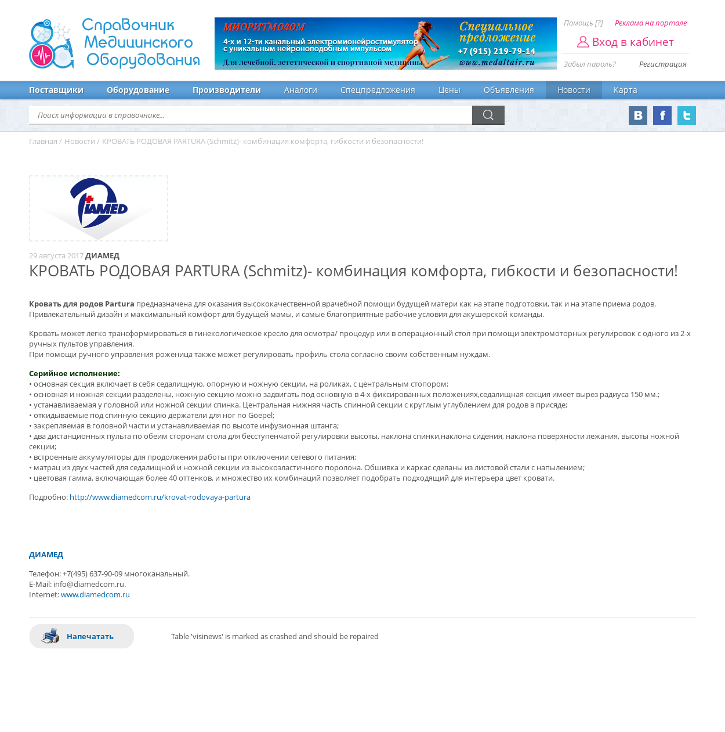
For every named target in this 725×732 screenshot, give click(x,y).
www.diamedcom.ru (95, 594)
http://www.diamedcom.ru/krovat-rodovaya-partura (160, 497)
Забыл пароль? (590, 64)
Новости (573, 89)
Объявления (509, 89)
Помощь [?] (583, 22)
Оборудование (138, 89)
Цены (449, 89)
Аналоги (300, 89)
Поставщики (56, 89)
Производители (227, 89)
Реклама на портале (651, 22)
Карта (625, 89)
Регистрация (663, 64)
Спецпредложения (377, 89)
